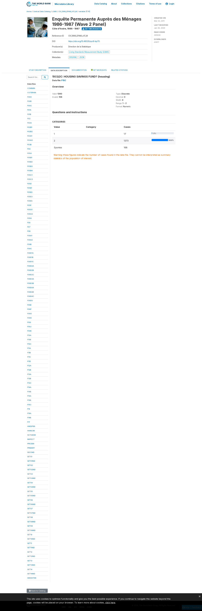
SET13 (29, 560)
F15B (29, 400)
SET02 (30, 465)
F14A (29, 387)
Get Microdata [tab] (99, 70)
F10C (29, 344)
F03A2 (30, 140)
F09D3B (30, 283)
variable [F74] (84, 11)
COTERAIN (31, 92)
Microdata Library (64, 4)
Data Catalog (100, 4)
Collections (126, 4)
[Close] (200, 596)
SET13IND (31, 565)
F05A (29, 153)
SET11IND (31, 547)
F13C (29, 383)
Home (29, 11)
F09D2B (30, 270)
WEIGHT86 (31, 578)
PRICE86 (30, 443)
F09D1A (30, 253)
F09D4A (30, 287)
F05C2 (30, 179)
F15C (29, 404)
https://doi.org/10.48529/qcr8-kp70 (84, 41)
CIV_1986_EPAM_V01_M (68, 11)
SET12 (29, 552)
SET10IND (31, 539)
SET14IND (31, 573)
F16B (29, 417)
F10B (29, 339)
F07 (28, 227)
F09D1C (30, 261)
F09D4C (30, 296)
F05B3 (30, 166)
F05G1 (29, 209)
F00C (29, 105)
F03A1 (29, 136)
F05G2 (30, 214)
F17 (28, 422)
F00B (29, 101)
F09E (29, 305)
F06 (28, 222)
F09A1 (29, 235)
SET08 (30, 517)
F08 (28, 231)
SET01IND (31, 461)
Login (170, 4)
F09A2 (30, 240)
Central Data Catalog (41, 11)
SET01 (29, 456)
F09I (29, 322)
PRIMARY (31, 448)
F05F (29, 205)
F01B (29, 114)
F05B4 (30, 170)
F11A (29, 348)
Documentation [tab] (79, 70)
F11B (29, 352)
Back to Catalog (37, 590)
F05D (29, 183)
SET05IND (31, 495)
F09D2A (30, 266)
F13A (29, 374)
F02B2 (30, 131)
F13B (29, 378)
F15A (29, 396)
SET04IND (31, 487)
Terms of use (155, 4)
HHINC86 (31, 430)
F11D (29, 361)
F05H (29, 218)
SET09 (30, 526)
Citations (140, 4)
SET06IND (31, 504)
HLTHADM (31, 435)
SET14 (29, 569)
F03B (29, 144)
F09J (29, 326)
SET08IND (31, 521)
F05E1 (29, 188)
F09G (29, 313)
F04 (28, 149)
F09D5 (30, 300)
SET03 (30, 474)
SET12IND (31, 556)
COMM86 (31, 88)
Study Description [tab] (37, 70)
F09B (29, 244)
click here (110, 602)
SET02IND (31, 469)
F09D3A (30, 279)
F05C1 (29, 175)
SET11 (29, 543)
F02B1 (29, 127)
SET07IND (31, 513)
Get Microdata (92, 28)
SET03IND (31, 478)
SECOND (30, 452)
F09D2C (30, 274)
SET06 (30, 500)
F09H (29, 318)
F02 (28, 118)
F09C (29, 248)
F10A (29, 335)
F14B (29, 391)
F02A (29, 123)
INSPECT (31, 439)
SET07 (30, 508)
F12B (29, 370)
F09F (29, 309)
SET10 (29, 534)
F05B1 (29, 157)
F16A (29, 413)
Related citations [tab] (119, 70)
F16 (28, 409)
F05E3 (29, 196)
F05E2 (29, 192)
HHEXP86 (31, 426)
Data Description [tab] (59, 70)
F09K (29, 331)
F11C (29, 357)
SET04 (30, 482)
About (114, 4)
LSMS (54, 11)
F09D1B (30, 257)
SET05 (30, 491)
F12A (29, 365)
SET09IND (31, 530)
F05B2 (30, 162)
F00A (29, 97)
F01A (29, 110)
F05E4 (29, 201)
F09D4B (30, 292)
